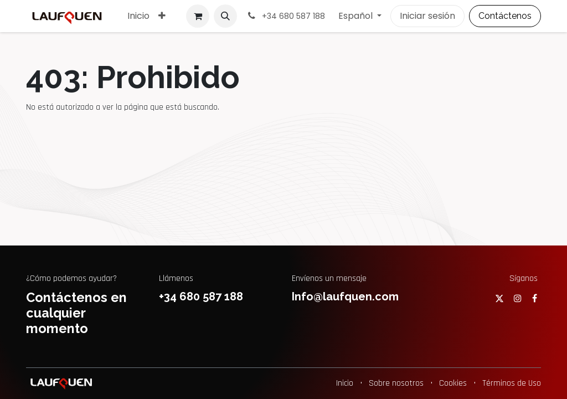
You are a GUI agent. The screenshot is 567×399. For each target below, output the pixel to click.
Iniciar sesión (427, 15)
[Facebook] (534, 298)
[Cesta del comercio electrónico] (197, 16)
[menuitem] (138, 16)
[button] (225, 16)
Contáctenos (505, 16)
